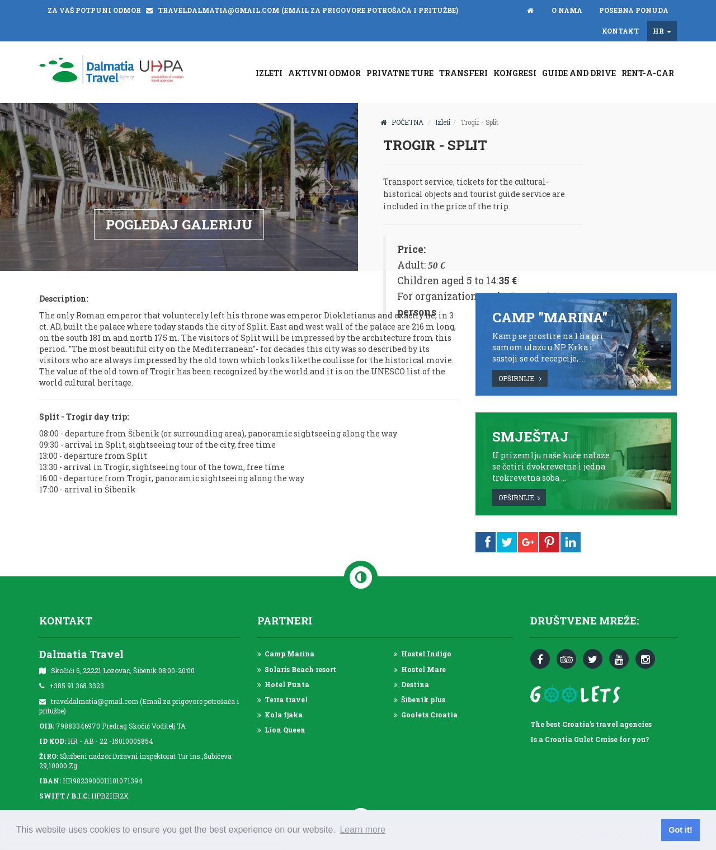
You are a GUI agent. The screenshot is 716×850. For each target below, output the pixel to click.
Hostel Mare (420, 669)
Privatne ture (400, 73)
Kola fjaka (280, 714)
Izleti (269, 73)
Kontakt (620, 30)
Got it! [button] (680, 829)
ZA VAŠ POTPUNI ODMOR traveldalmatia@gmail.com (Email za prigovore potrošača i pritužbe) (253, 10)
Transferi (463, 73)
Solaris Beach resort (296, 669)
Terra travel (282, 699)
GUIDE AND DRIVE (579, 73)
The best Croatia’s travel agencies (591, 724)
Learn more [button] (362, 829)
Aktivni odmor (324, 73)
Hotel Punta (283, 684)
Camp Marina (285, 653)
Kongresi (514, 73)
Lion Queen (281, 729)
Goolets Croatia (426, 714)
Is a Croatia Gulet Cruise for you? (589, 739)
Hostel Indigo (422, 653)
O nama (567, 10)
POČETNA (401, 122)
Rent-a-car (647, 73)
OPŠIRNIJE (519, 378)
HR (662, 30)
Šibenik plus (419, 699)
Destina (411, 684)
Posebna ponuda (633, 10)
